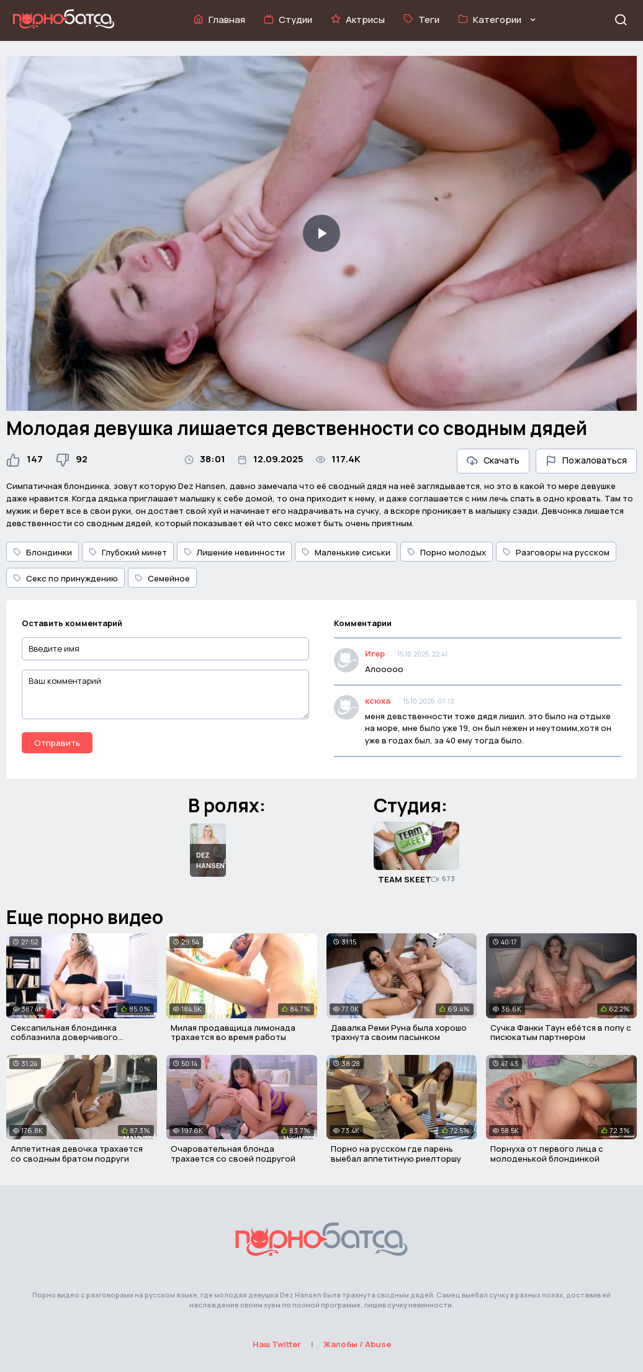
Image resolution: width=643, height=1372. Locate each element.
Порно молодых (446, 552)
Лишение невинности (234, 552)
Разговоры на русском (556, 552)
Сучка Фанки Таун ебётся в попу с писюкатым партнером (560, 1032)
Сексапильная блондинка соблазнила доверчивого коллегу (64, 1037)
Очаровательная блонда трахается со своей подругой (233, 1153)
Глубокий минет (128, 552)
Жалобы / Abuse (357, 1344)
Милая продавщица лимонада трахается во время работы (233, 1032)
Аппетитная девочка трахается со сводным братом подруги (77, 1153)
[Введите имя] (165, 648)
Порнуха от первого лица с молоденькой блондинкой (546, 1153)
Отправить (57, 742)
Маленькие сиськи (346, 552)
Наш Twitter (277, 1344)
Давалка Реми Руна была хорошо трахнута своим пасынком (399, 1032)
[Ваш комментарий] (165, 694)
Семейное (162, 578)
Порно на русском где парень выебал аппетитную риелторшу (396, 1153)
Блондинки (42, 552)
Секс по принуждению (65, 578)
